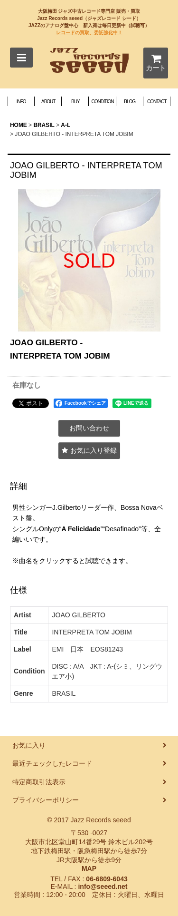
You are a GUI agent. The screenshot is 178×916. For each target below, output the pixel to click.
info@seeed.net (102, 886)
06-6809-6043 (106, 879)
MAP (89, 868)
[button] (21, 58)
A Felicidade (81, 529)
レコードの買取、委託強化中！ (89, 32)
